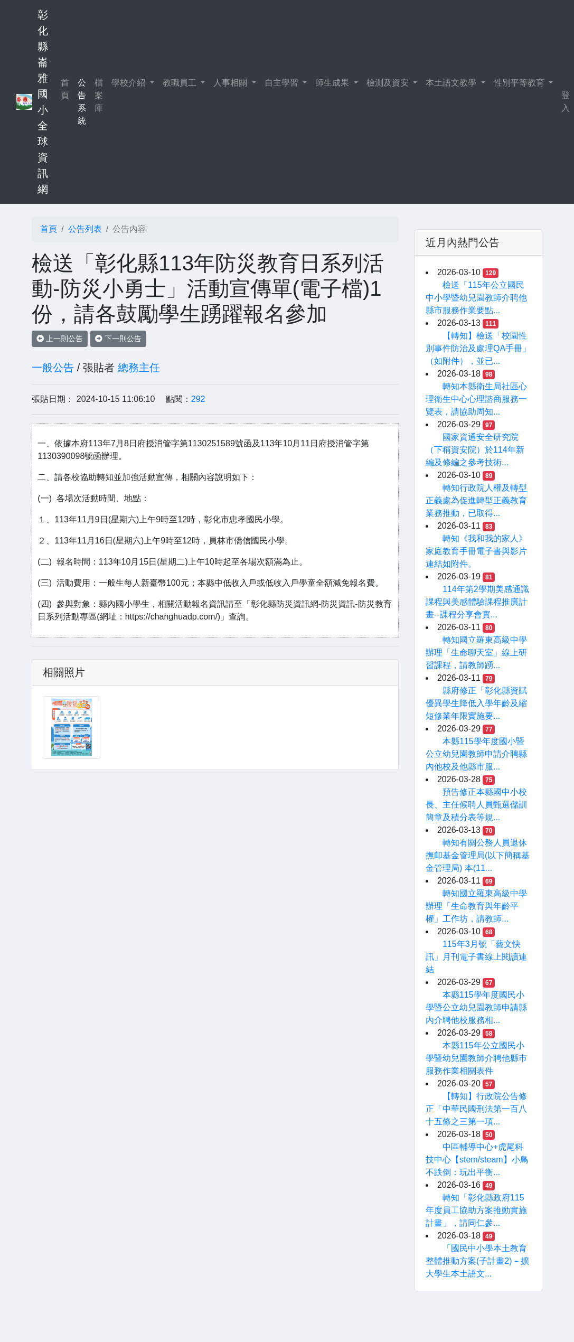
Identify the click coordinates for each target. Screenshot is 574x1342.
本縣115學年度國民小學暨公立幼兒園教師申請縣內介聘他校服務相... (476, 1007)
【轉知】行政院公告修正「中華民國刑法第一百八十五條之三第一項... (476, 1109)
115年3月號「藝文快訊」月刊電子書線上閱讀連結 (476, 957)
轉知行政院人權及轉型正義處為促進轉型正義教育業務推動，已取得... (476, 500)
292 (198, 399)
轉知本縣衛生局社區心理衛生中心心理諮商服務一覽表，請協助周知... (476, 399)
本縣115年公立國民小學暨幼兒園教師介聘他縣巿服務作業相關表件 (476, 1058)
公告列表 (85, 228)
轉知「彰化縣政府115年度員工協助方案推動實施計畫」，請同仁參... (476, 1210)
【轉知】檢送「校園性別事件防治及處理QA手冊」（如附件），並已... (478, 348)
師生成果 (333, 82)
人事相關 (231, 82)
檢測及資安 (388, 82)
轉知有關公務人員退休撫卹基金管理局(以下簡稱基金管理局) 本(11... (478, 855)
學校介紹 (129, 82)
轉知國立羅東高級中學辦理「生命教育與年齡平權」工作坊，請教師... (476, 906)
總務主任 (139, 367)
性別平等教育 (520, 82)
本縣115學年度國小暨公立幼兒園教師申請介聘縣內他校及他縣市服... (476, 754)
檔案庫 (99, 95)
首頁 (67, 89)
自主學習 (282, 82)
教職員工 (181, 82)
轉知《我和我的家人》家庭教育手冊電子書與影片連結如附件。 (476, 551)
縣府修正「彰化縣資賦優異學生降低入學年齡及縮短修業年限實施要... (476, 703)
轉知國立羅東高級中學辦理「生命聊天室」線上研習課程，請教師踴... (476, 652)
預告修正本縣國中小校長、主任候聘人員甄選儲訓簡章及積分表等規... (476, 804)
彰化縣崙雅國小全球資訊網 (42, 102)
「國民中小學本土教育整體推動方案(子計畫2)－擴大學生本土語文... (477, 1261)
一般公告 (53, 367)
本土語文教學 (452, 82)
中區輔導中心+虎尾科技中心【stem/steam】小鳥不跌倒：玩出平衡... (477, 1159)
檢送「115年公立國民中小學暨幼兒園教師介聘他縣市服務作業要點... (476, 297)
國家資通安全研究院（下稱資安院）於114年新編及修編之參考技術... (475, 450)
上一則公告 (59, 338)
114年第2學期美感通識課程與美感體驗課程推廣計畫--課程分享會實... (477, 602)
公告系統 (82, 101)
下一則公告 (118, 338)
